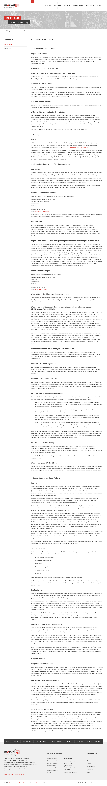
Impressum (9, 40)
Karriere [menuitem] (67, 5)
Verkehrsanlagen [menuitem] (52, 758)
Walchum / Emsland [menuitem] (93, 741)
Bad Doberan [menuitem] (27, 741)
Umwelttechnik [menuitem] (51, 768)
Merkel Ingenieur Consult (10, 31)
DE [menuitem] (32, 2)
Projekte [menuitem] (57, 5)
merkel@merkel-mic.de (42, 211)
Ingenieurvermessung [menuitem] (70, 772)
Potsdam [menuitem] (70, 741)
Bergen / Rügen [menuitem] (41, 741)
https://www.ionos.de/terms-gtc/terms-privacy (75, 147)
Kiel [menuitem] (7, 741)
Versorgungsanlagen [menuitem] (70, 761)
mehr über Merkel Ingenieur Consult (15, 774)
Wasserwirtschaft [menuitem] (52, 761)
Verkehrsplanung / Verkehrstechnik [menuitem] (52, 764)
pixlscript (37, 783)
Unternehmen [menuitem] (78, 5)
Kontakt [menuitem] (80, 783)
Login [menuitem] (99, 5)
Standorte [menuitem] (90, 5)
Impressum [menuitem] (15, 48)
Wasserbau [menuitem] (67, 769)
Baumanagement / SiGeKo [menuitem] (52, 771)
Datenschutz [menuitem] (8, 44)
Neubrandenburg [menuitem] (56, 741)
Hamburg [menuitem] (16, 741)
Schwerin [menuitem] (80, 741)
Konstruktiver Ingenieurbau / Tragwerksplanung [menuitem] (69, 765)
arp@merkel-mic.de (41, 289)
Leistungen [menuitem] (47, 5)
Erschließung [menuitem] (68, 758)
